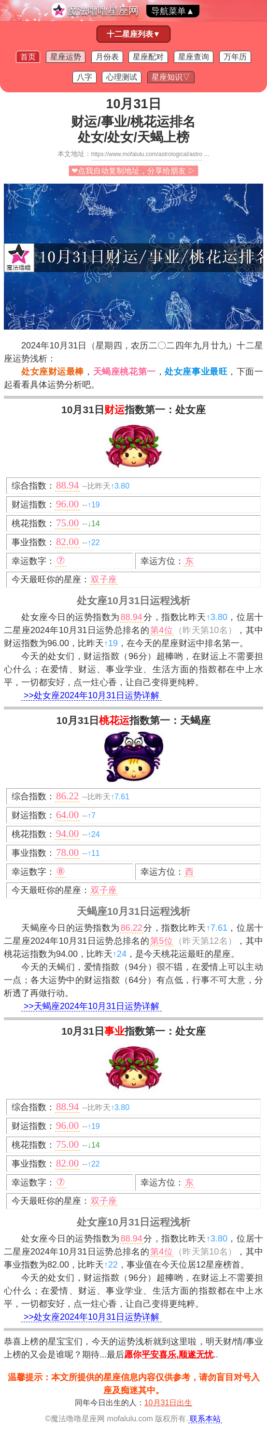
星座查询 (193, 57)
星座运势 (65, 57)
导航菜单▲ (173, 11)
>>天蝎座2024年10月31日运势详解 (91, 1006)
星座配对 (148, 57)
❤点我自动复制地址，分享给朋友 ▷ (133, 171)
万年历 (235, 57)
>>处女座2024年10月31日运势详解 (91, 695)
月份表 (107, 57)
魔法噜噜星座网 (103, 10)
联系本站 (205, 1419)
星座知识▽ (171, 77)
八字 (84, 77)
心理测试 (121, 77)
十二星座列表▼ (134, 34)
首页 (28, 57)
